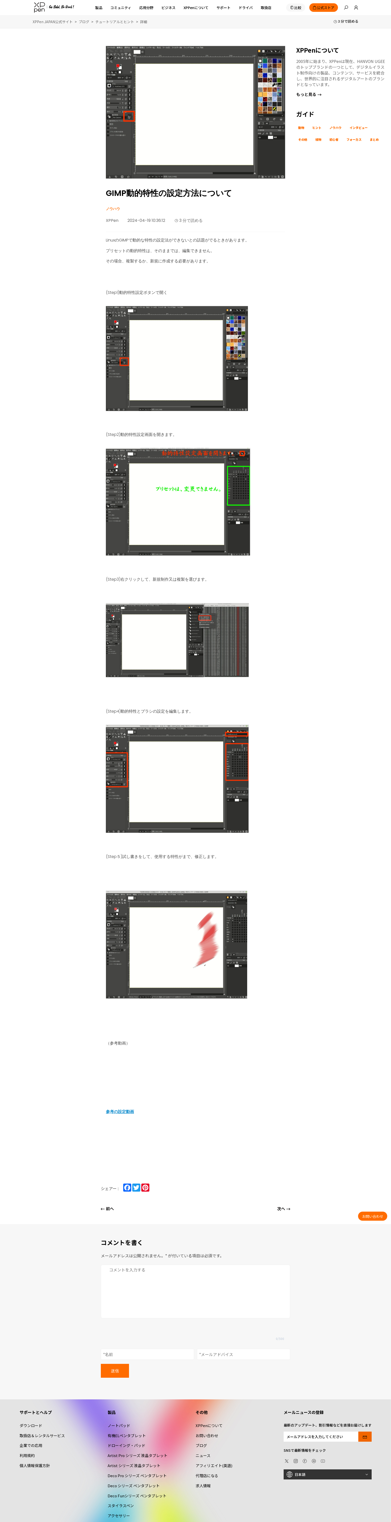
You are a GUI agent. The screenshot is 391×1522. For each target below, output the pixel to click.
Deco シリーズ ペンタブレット (134, 1485)
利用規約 (27, 1455)
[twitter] (287, 1460)
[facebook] (305, 1460)
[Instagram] (296, 1460)
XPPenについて (209, 1425)
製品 (98, 7)
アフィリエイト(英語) (214, 1465)
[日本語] (328, 1474)
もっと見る (308, 94)
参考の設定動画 (120, 1112)
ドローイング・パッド (126, 1445)
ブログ (84, 21)
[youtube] (323, 1460)
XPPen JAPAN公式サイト (53, 21)
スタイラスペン (121, 1505)
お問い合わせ (207, 1435)
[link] (353, 7)
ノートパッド (119, 1425)
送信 (115, 1371)
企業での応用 (31, 1445)
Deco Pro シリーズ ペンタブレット (137, 1475)
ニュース (203, 1455)
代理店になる (207, 1475)
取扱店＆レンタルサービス (42, 1435)
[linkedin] (314, 1460)
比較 (297, 7)
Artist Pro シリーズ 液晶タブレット (137, 1455)
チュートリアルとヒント (114, 21)
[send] (365, 1437)
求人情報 (203, 1485)
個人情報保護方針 (35, 1465)
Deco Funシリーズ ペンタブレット (137, 1495)
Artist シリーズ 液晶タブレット (134, 1465)
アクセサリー (119, 1515)
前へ (107, 1209)
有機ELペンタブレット (127, 1435)
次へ (283, 1209)
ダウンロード (31, 1425)
